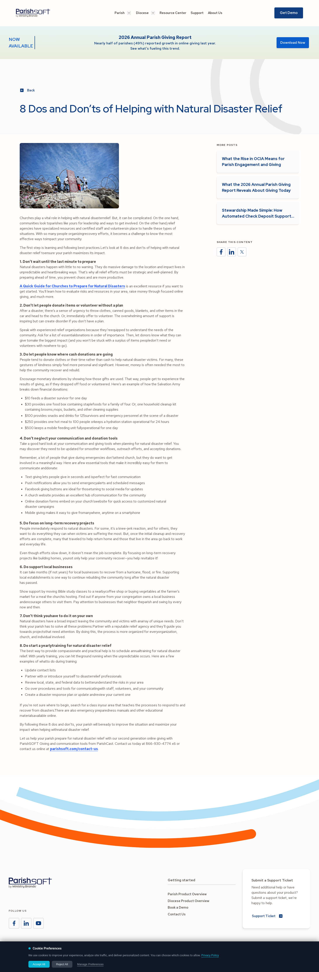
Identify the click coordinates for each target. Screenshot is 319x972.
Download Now (292, 42)
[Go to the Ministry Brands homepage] (30, 883)
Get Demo (289, 12)
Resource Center (173, 13)
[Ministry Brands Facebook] (14, 923)
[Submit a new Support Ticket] (267, 916)
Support (197, 13)
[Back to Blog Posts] (28, 90)
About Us (215, 13)
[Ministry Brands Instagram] (38, 923)
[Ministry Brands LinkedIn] (26, 923)
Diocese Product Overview (188, 901)
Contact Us (177, 914)
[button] (123, 13)
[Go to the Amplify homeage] (41, 13)
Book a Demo (178, 907)
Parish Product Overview (187, 894)
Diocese (142, 13)
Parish (120, 13)
